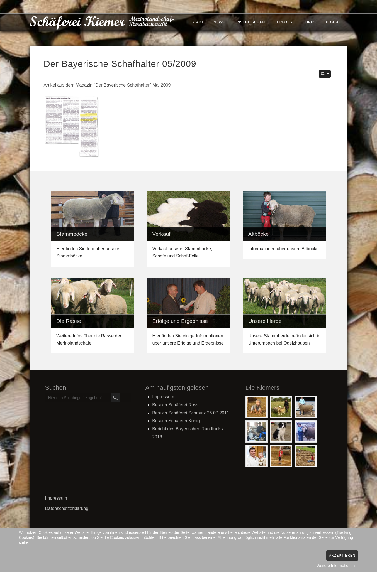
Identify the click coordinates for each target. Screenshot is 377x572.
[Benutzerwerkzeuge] (325, 74)
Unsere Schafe (250, 23)
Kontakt (333, 23)
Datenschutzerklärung (67, 508)
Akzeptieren (342, 556)
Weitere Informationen (336, 565)
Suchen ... (45, 393)
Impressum (56, 498)
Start (196, 23)
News (218, 23)
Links (309, 23)
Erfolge (285, 23)
